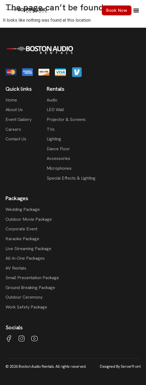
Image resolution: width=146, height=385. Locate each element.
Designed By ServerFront (120, 366)
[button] (136, 10)
